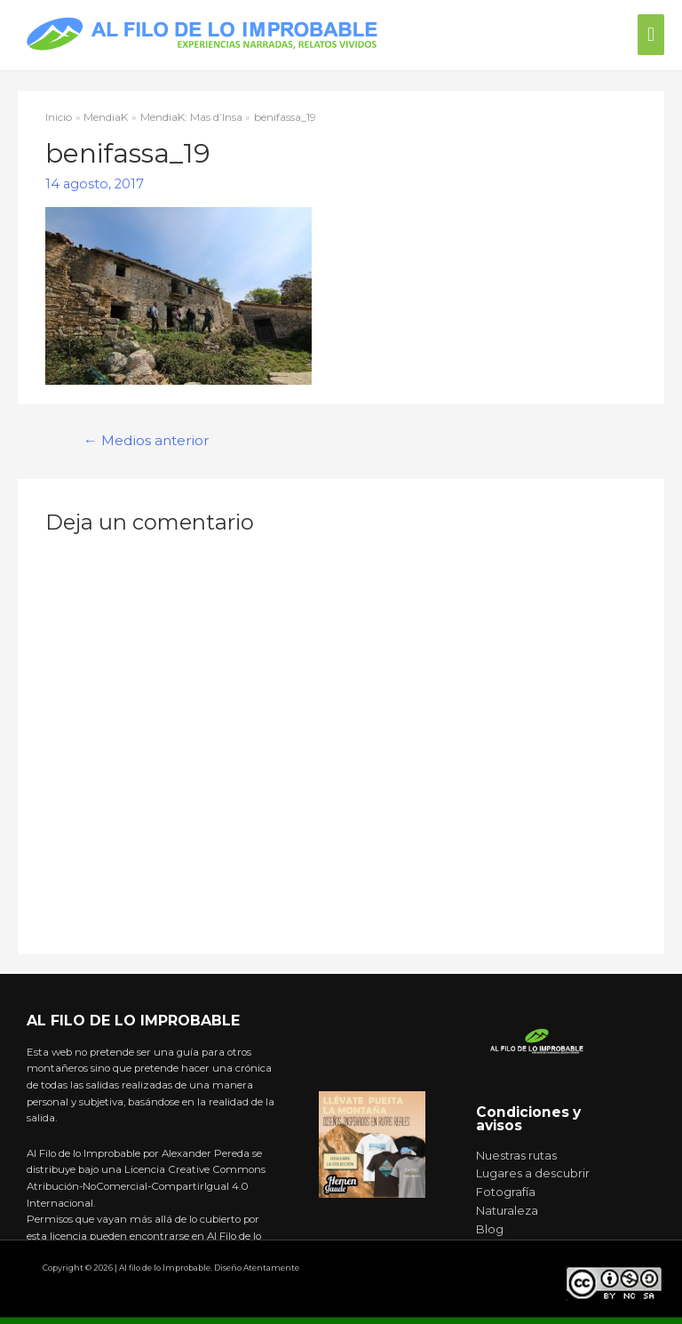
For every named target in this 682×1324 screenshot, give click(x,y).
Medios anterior (146, 440)
